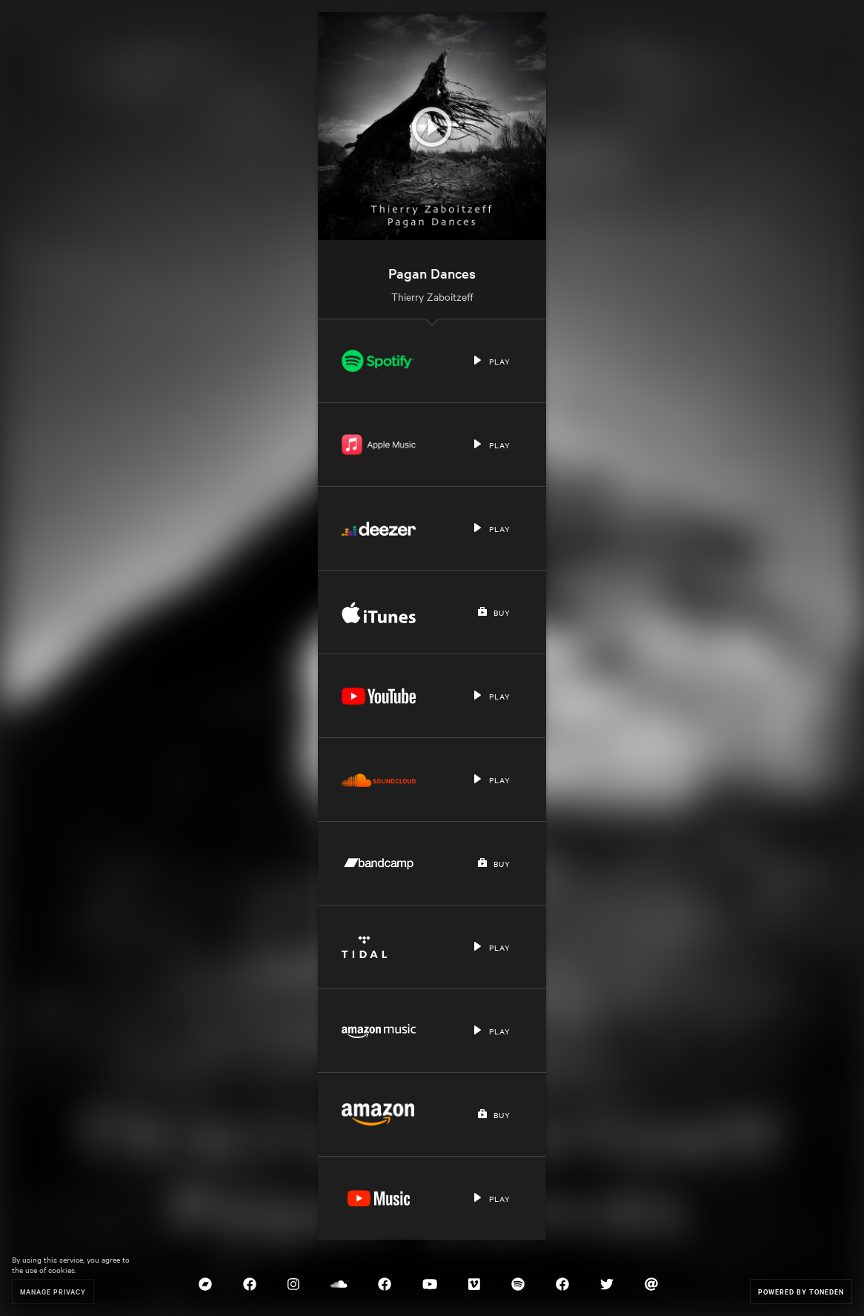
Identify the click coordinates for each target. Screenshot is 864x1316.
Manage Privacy (53, 1291)
